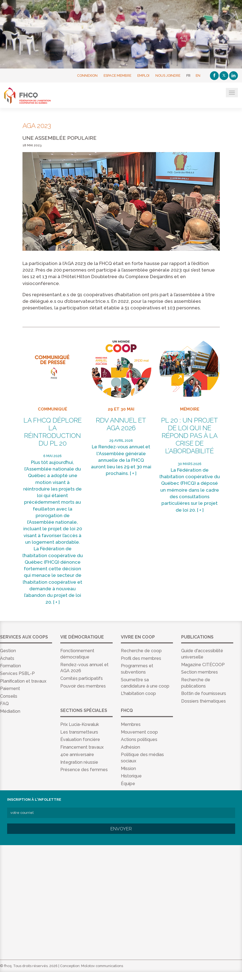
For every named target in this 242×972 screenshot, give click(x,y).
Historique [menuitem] (131, 776)
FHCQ (31, 95)
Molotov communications (102, 966)
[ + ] (56, 602)
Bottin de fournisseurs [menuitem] (203, 693)
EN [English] (198, 75)
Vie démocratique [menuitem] (82, 637)
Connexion (87, 75)
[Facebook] (214, 75)
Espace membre (117, 75)
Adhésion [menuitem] (130, 747)
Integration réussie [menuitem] (79, 762)
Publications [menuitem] (197, 637)
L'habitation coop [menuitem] (138, 693)
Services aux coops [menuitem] (24, 637)
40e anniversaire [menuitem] (77, 754)
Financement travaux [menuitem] (82, 747)
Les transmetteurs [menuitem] (79, 732)
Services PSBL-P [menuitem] (17, 673)
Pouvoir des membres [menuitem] (83, 686)
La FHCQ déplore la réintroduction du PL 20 (53, 432)
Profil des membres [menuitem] (141, 658)
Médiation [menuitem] (10, 711)
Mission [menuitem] (128, 768)
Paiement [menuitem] (10, 688)
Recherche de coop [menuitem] (141, 650)
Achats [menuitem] (7, 658)
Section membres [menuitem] (199, 672)
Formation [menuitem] (10, 665)
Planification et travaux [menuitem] (23, 681)
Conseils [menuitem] (8, 696)
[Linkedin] (233, 75)
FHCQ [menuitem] (127, 710)
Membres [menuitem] (131, 724)
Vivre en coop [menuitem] (138, 637)
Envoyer (121, 828)
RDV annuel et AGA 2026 (121, 424)
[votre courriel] (121, 813)
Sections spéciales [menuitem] (83, 710)
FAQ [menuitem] (4, 703)
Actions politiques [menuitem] (139, 739)
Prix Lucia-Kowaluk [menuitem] (79, 724)
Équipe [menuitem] (128, 783)
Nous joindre (167, 75)
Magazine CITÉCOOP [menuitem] (203, 664)
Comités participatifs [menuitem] (81, 678)
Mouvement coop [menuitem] (139, 732)
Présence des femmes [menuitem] (84, 769)
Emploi (143, 75)
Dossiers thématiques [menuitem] (203, 701)
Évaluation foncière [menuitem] (80, 739)
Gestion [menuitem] (8, 650)
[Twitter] (224, 75)
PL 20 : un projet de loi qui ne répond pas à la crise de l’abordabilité (189, 436)
